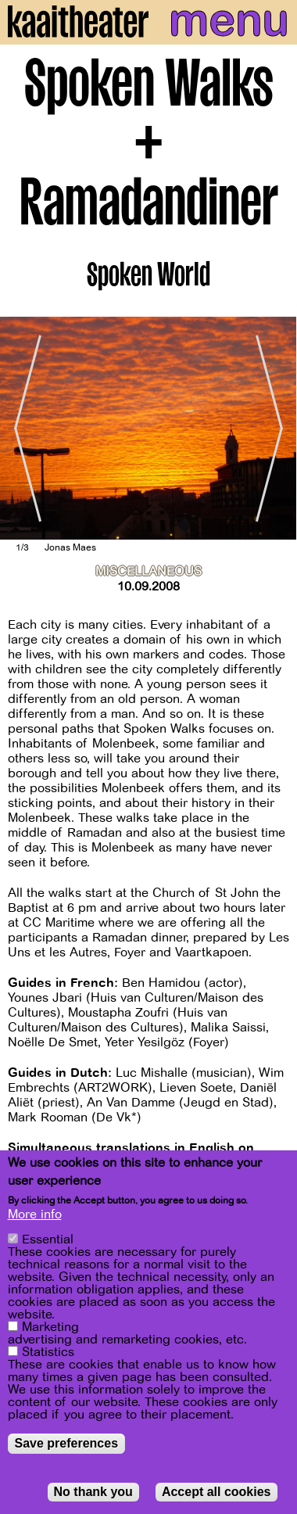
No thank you (93, 1491)
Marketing (50, 1327)
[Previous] (23, 427)
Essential (47, 1239)
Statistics (48, 1352)
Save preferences (67, 1443)
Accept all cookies (216, 1491)
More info (35, 1214)
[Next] (273, 427)
